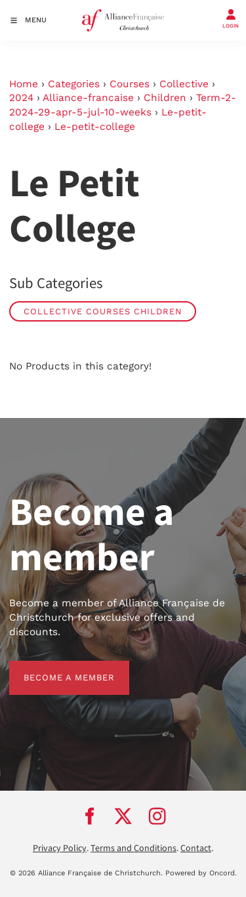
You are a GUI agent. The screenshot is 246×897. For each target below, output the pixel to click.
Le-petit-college (94, 127)
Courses (130, 84)
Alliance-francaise (88, 98)
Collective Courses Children (103, 311)
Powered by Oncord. (201, 873)
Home (23, 84)
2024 (21, 98)
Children (165, 98)
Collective (184, 84)
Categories (74, 84)
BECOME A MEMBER (54, 668)
